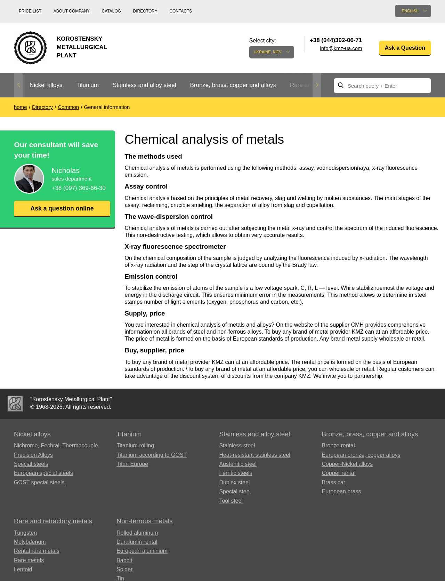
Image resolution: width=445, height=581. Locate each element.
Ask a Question (405, 48)
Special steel (235, 491)
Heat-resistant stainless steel (254, 455)
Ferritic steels (235, 473)
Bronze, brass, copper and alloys (233, 85)
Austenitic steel (238, 464)
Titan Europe (132, 464)
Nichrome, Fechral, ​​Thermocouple (56, 445)
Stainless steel (237, 445)
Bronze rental (338, 445)
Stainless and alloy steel (144, 85)
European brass (341, 491)
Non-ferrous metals (144, 521)
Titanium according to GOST (151, 455)
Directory (145, 11)
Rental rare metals (36, 551)
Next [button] (317, 85)
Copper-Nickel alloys (347, 464)
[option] (46, 85)
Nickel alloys (46, 85)
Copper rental (339, 473)
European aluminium (142, 551)
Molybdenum (30, 542)
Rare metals (29, 560)
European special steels (43, 473)
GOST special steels (39, 482)
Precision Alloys (33, 455)
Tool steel (231, 501)
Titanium (87, 85)
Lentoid (23, 569)
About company (72, 11)
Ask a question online (62, 208)
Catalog (111, 11)
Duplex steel (234, 482)
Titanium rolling (135, 445)
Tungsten (25, 533)
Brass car (334, 482)
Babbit (124, 560)
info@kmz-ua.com (341, 48)
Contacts (180, 11)
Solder (124, 569)
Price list (30, 11)
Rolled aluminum (137, 533)
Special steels (31, 464)
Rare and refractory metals (53, 521)
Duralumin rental (136, 542)
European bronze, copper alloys (361, 455)
